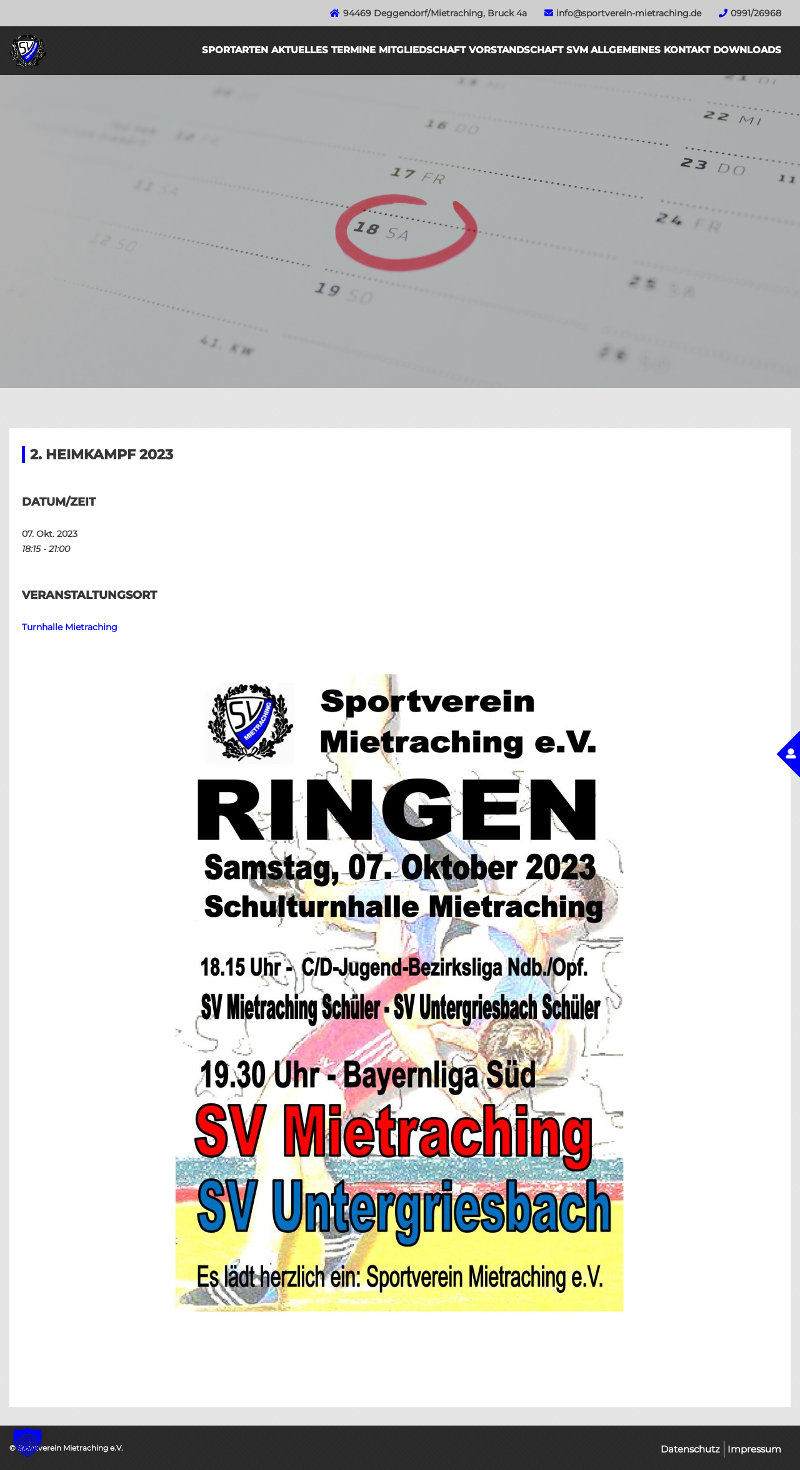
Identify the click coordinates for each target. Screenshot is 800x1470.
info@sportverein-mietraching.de (628, 13)
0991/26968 (756, 13)
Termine (353, 50)
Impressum (754, 1449)
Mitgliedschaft (422, 50)
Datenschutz (690, 1449)
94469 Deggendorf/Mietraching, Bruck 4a (435, 13)
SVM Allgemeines (613, 50)
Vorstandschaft (516, 50)
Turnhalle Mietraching (70, 627)
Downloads (747, 50)
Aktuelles (299, 50)
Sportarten (235, 50)
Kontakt (687, 50)
